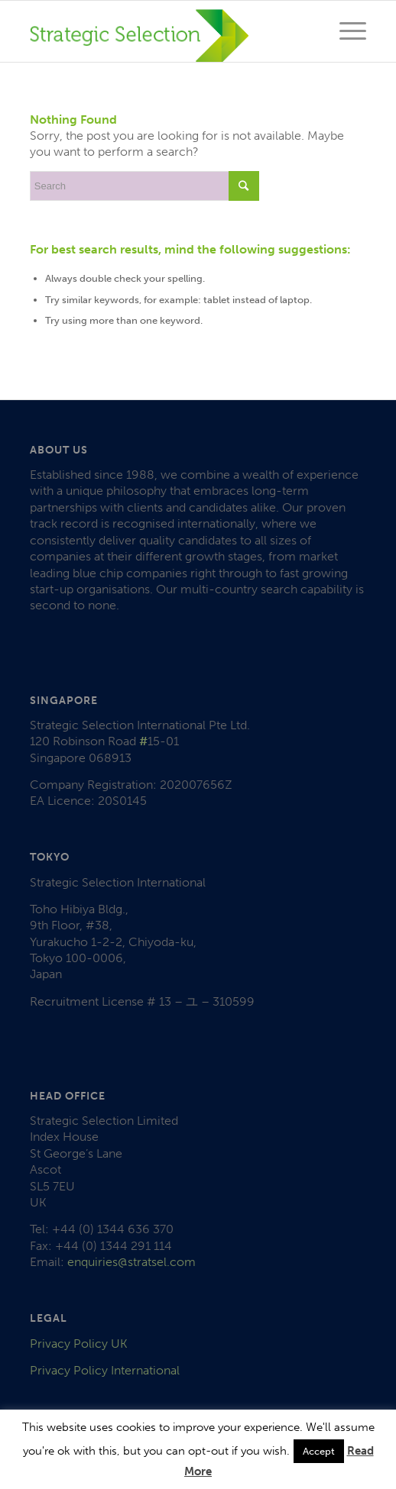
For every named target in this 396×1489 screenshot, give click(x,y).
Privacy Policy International (105, 1370)
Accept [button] (319, 1451)
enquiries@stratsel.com (131, 1262)
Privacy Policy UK (79, 1343)
